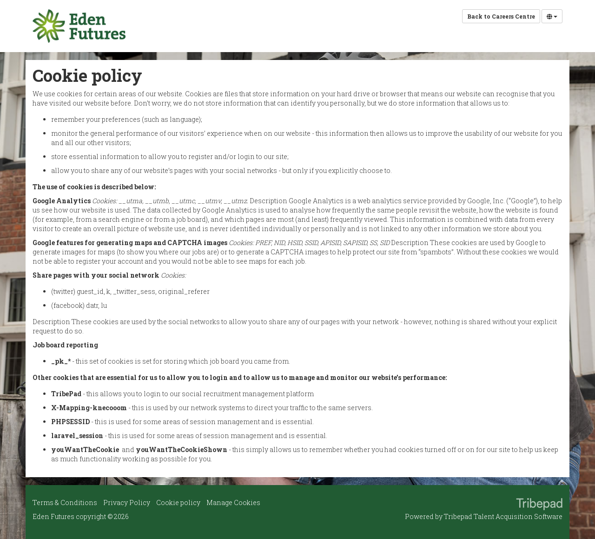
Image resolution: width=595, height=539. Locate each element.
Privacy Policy (126, 502)
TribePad (539, 505)
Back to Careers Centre (501, 16)
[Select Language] (552, 16)
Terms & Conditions (65, 502)
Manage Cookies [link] (233, 502)
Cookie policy (178, 502)
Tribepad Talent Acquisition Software (503, 516)
